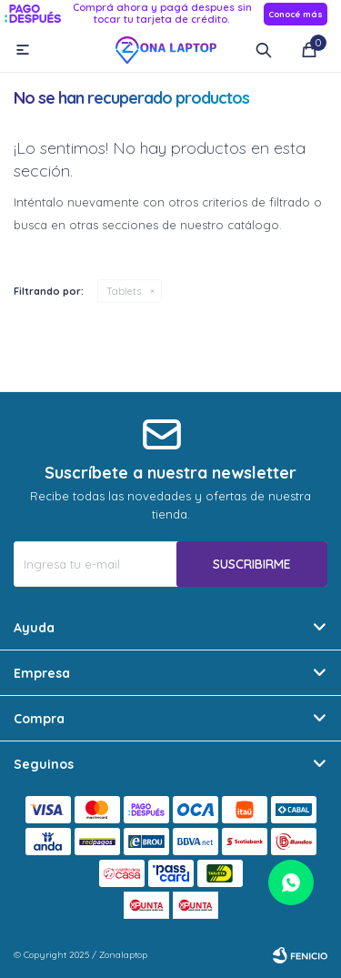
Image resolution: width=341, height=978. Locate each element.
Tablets (123, 291)
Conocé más (295, 14)
